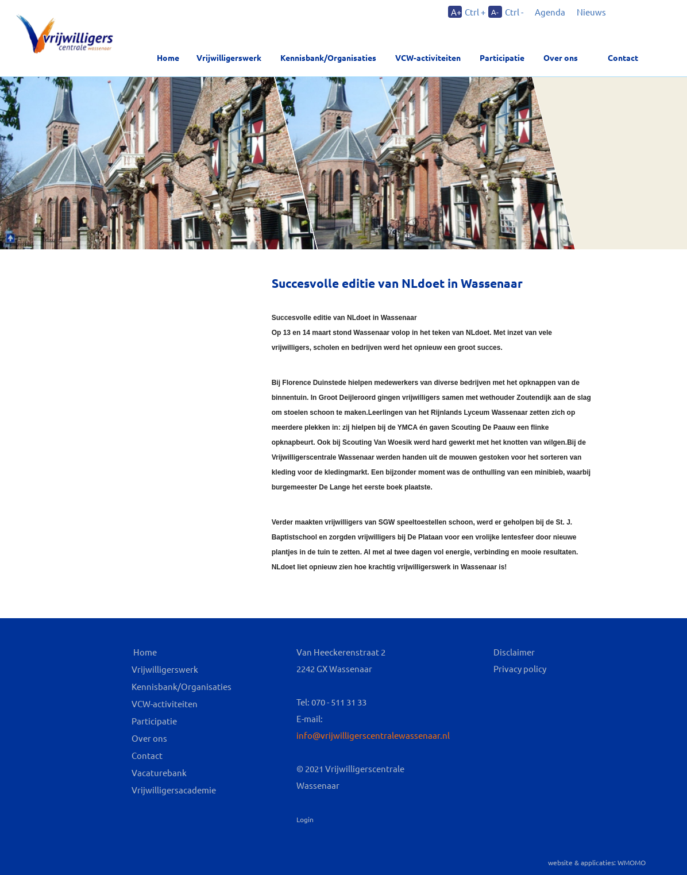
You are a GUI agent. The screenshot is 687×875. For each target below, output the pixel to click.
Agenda (550, 11)
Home (168, 57)
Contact (623, 57)
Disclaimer (514, 651)
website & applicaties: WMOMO (597, 862)
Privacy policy (519, 668)
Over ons (149, 738)
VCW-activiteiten (428, 57)
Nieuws (591, 11)
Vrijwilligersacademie (174, 789)
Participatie (502, 57)
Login (305, 819)
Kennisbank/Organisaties (328, 57)
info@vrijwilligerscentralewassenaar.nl (373, 735)
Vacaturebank (159, 772)
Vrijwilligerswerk (228, 57)
